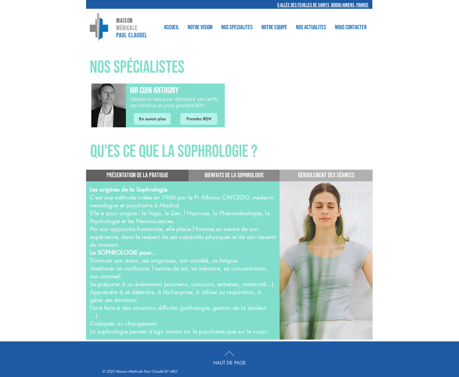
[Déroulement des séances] (326, 175)
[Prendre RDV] (198, 119)
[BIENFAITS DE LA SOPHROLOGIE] (234, 175)
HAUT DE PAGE (229, 363)
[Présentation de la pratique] (137, 175)
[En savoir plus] (152, 119)
